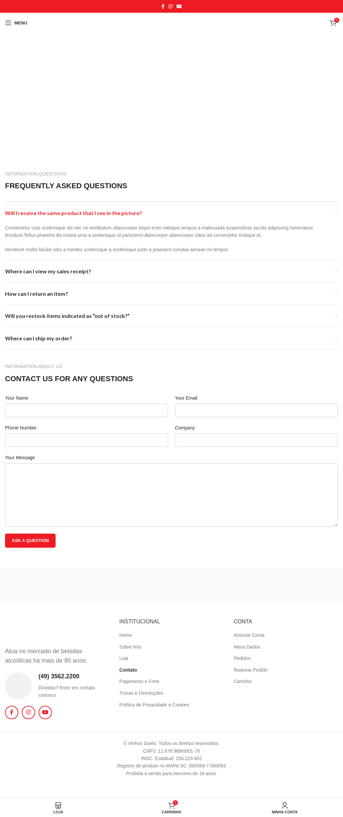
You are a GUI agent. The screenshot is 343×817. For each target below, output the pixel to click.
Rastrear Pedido (251, 670)
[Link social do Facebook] (162, 6)
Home (125, 635)
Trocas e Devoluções (141, 693)
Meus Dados (247, 647)
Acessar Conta (249, 635)
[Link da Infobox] (57, 685)
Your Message (20, 457)
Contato (128, 670)
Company (185, 427)
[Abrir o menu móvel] (16, 22)
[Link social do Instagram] (170, 6)
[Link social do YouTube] (179, 6)
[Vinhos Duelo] (171, 91)
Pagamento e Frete (139, 681)
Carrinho (243, 681)
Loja (123, 658)
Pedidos (242, 658)
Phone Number (21, 427)
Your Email (186, 398)
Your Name (16, 398)
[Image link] (35, 628)
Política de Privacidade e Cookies (154, 704)
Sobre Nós (130, 647)
